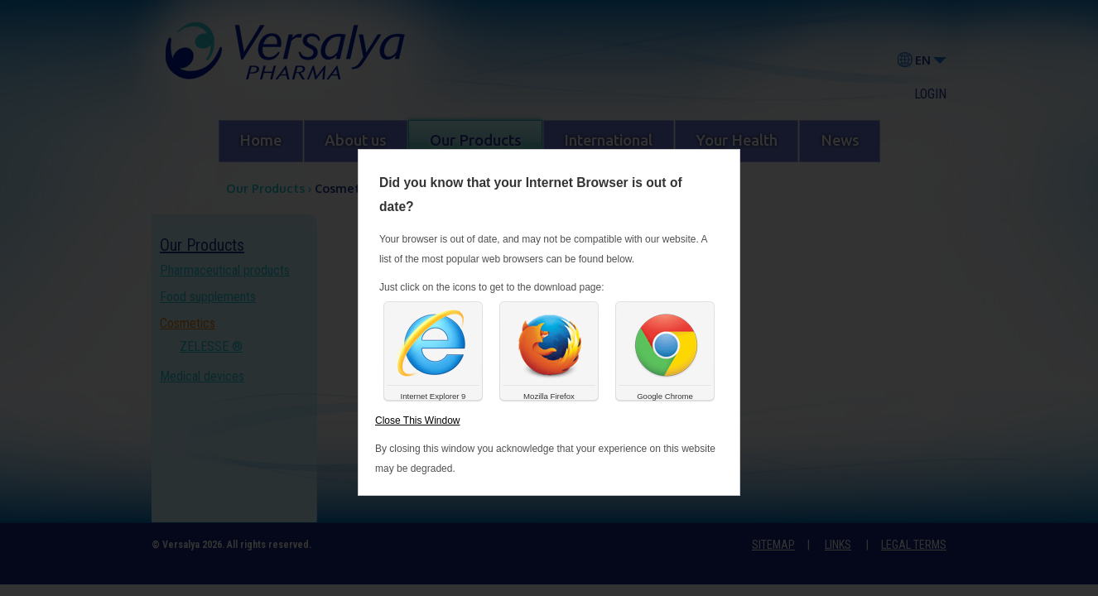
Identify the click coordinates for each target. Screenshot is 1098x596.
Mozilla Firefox (549, 396)
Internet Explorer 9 (433, 396)
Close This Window (417, 420)
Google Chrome (665, 396)
